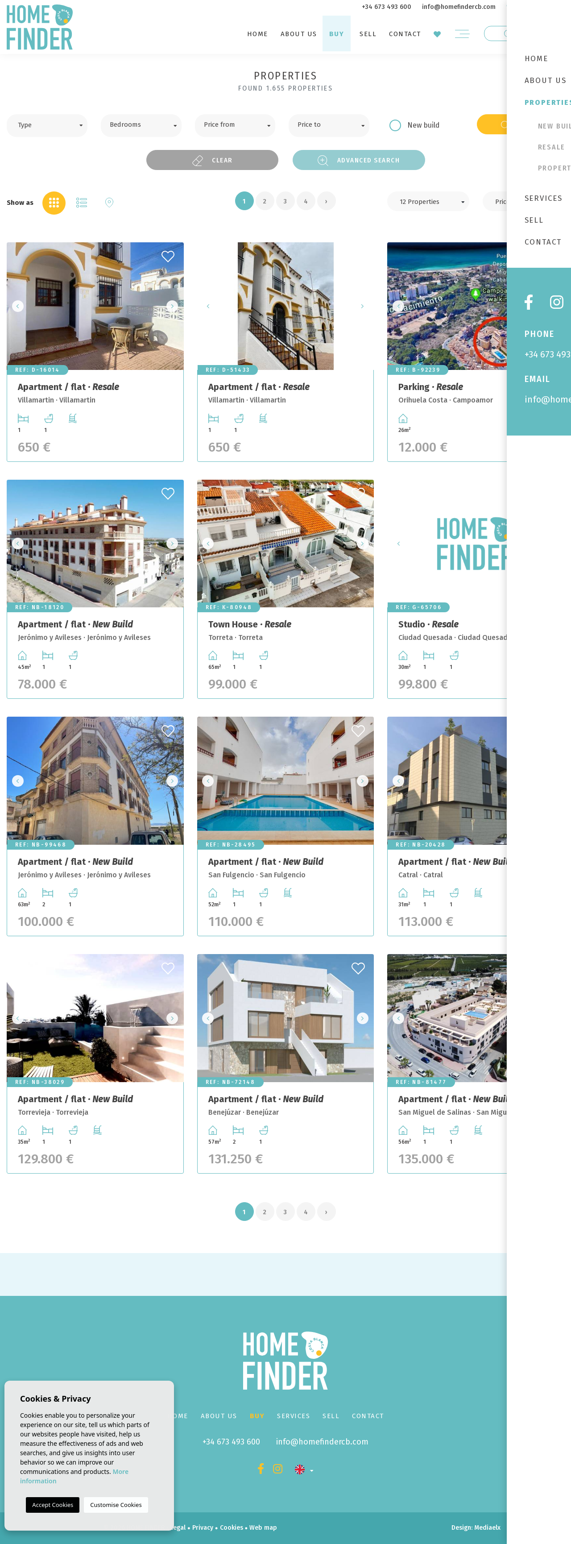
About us (299, 34)
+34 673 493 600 (386, 7)
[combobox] (47, 125)
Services (293, 1416)
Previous (16, 306)
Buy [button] (336, 34)
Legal (178, 1528)
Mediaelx (487, 1528)
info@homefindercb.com (459, 7)
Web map (263, 1528)
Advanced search (359, 160)
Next (174, 306)
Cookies (231, 1528)
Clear (212, 160)
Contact (405, 34)
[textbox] (54, 124)
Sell (368, 34)
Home (257, 34)
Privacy (202, 1528)
